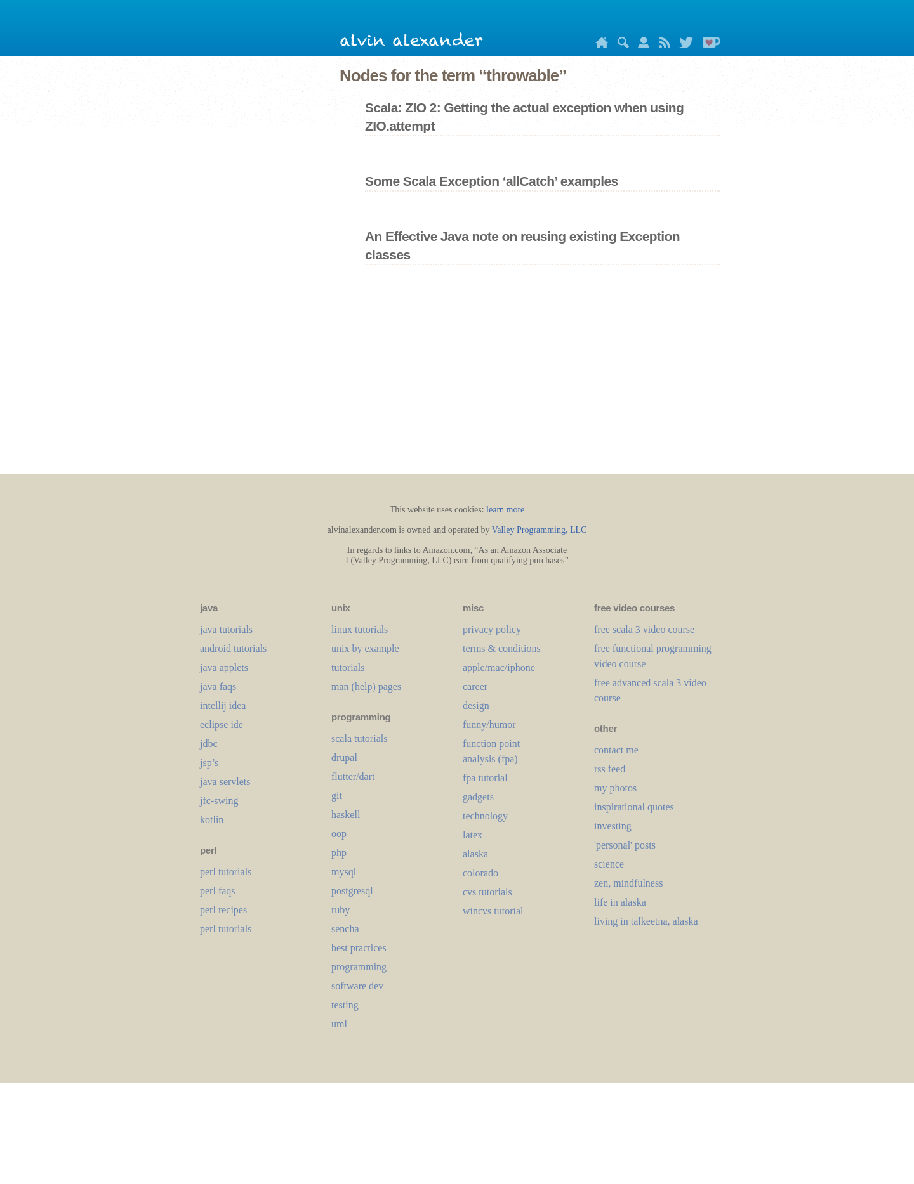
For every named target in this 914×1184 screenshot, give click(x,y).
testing (345, 1004)
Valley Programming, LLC (539, 530)
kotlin (211, 819)
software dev (357, 985)
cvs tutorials (487, 892)
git (336, 795)
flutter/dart (352, 776)
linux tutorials (359, 629)
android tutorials (233, 648)
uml (339, 1023)
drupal (344, 757)
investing (613, 826)
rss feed (609, 769)
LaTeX (472, 834)
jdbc (209, 743)
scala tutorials (359, 738)
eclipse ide (221, 724)
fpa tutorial (485, 777)
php (339, 852)
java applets (224, 667)
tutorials (347, 667)
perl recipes (223, 909)
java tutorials (226, 629)
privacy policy (492, 629)
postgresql (352, 890)
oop (339, 833)
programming (359, 966)
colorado (480, 873)
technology (485, 815)
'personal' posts (625, 845)
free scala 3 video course (644, 629)
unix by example (365, 648)
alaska (475, 854)
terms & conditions (502, 648)
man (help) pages (366, 686)
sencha (345, 928)
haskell (345, 814)
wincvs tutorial (493, 911)
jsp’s (209, 762)
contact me (616, 750)
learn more (505, 509)
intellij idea (223, 705)
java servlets (225, 781)
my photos (615, 788)
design (476, 705)
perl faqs (217, 890)
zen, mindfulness (628, 883)
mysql (343, 871)
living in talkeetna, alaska (646, 921)
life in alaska (620, 902)
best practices (359, 947)
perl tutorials (225, 871)
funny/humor (489, 724)
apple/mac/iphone (499, 667)
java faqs (218, 686)
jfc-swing (219, 800)
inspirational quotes (634, 807)
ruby (340, 909)
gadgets (478, 796)
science (609, 864)
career (475, 686)
